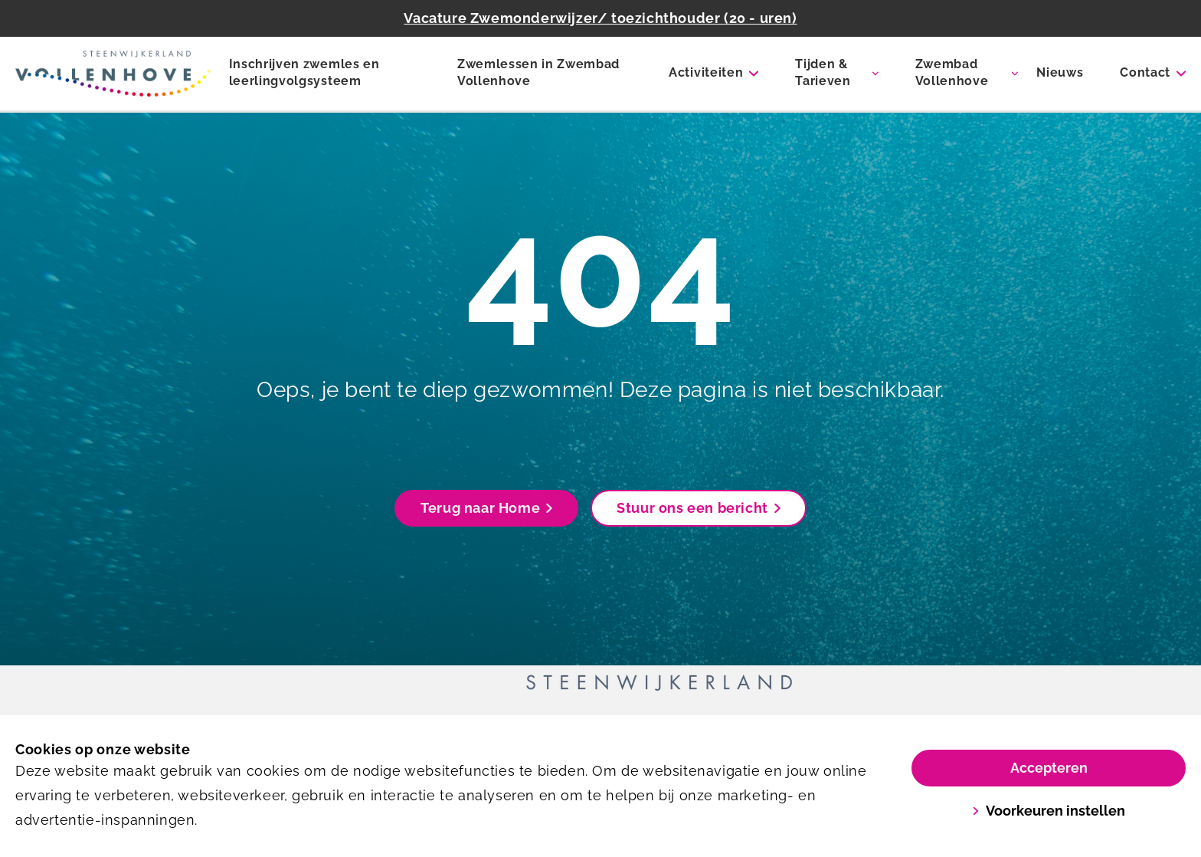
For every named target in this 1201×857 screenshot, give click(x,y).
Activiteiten (706, 72)
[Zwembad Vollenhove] (113, 73)
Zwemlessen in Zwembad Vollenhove (538, 72)
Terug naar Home (486, 508)
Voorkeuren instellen (1048, 811)
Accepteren (1049, 768)
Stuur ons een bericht (698, 508)
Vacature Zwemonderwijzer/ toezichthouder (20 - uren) (600, 18)
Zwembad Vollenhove (952, 72)
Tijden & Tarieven (822, 72)
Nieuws (1059, 72)
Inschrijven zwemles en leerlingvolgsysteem (304, 72)
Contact (1145, 72)
